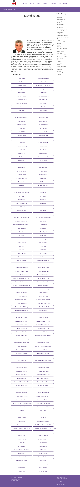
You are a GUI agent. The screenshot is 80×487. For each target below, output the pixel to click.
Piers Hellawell (43, 257)
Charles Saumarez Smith (43, 96)
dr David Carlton (21, 121)
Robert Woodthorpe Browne (43, 421)
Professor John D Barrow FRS (21, 321)
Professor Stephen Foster (43, 382)
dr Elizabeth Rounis (43, 124)
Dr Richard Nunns (22, 164)
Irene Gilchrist (43, 196)
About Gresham (63, 3)
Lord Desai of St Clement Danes (21, 217)
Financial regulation (61, 41)
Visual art (59, 74)
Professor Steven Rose (43, 453)
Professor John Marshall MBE (43, 324)
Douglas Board (43, 110)
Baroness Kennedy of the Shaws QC (21, 89)
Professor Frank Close (43, 296)
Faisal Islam (43, 178)
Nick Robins (21, 246)
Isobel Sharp (43, 199)
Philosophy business (62, 63)
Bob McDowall (21, 92)
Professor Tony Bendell (21, 392)
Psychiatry (59, 68)
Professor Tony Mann (43, 457)
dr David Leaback (43, 121)
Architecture (60, 17)
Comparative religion (62, 29)
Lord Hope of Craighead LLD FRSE (43, 217)
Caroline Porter (43, 92)
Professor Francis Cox (22, 296)
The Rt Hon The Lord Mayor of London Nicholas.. (44, 428)
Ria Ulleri (22, 410)
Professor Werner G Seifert (22, 396)
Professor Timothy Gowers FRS (21, 389)
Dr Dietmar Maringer (21, 124)
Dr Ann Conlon (43, 114)
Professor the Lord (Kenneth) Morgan (21, 339)
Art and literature (61, 19)
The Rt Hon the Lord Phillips (21, 432)
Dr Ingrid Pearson (22, 135)
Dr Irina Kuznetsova (43, 135)
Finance (58, 40)
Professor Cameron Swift (43, 271)
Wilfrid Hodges (21, 467)
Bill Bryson (43, 89)
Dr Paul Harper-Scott (43, 156)
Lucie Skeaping (43, 224)
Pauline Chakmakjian (21, 253)
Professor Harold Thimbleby (21, 306)
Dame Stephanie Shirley (21, 103)
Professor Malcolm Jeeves (43, 339)
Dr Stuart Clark (43, 171)
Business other (60, 24)
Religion (59, 71)
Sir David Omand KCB (43, 439)
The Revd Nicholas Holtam (22, 407)
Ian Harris (21, 196)
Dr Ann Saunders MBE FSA (21, 117)
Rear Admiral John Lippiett (43, 399)
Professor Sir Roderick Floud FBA (21, 382)
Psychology (59, 69)
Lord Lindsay (43, 221)
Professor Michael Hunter (21, 346)
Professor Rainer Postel (21, 360)
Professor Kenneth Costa (21, 335)
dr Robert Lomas (21, 167)
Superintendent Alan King (21, 457)
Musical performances (62, 56)
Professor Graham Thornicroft (43, 299)
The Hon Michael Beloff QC (43, 189)
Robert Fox (43, 417)
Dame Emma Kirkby (43, 99)
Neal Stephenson (43, 242)
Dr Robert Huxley (43, 164)
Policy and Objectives (22, 260)
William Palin (22, 471)
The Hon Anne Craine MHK (21, 189)
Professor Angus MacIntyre (22, 267)
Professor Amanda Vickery (43, 264)
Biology (58, 22)
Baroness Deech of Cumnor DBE (43, 85)
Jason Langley (43, 203)
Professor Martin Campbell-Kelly (21, 342)
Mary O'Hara (21, 235)
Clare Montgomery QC (22, 99)
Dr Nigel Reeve (21, 149)
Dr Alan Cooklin (21, 114)
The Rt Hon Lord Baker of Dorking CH (21, 428)
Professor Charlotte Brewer (43, 278)
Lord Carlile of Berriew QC (43, 214)
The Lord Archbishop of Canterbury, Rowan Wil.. (22, 214)
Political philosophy (61, 66)
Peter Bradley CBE (43, 253)
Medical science (60, 51)
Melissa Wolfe (21, 239)
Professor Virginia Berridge (43, 392)
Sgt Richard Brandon (43, 435)
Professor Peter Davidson (43, 353)
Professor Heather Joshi (43, 306)
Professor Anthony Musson (43, 267)
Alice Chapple (21, 81)
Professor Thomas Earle (21, 385)
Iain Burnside (43, 192)
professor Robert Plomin (43, 367)
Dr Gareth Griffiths (22, 132)
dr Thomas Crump (22, 174)
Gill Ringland (43, 181)
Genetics (59, 43)
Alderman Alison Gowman (43, 78)
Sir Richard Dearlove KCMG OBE (21, 449)
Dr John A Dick (43, 139)
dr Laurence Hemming (22, 146)
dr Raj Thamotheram (43, 160)
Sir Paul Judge (21, 446)
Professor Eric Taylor (43, 292)
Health (58, 45)
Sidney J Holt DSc (22, 439)
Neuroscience (60, 58)
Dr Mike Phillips (43, 146)
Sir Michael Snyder (43, 442)
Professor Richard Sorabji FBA (21, 364)
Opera (58, 59)
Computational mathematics (60, 31)
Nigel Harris (43, 246)
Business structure (61, 25)
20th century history (61, 16)
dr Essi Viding (22, 128)
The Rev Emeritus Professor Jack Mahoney (22, 403)
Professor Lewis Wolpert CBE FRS (43, 335)
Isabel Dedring (21, 199)
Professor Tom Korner (43, 389)
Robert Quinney (21, 421)
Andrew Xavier (43, 81)
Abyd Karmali (22, 78)
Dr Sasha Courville (43, 167)
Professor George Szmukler (21, 299)
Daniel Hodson (43, 103)
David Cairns (22, 106)
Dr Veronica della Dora (22, 178)
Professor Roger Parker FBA (43, 374)
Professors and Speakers (49, 3)
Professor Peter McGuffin (43, 357)
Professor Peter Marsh (22, 357)
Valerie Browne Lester (22, 464)
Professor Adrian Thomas (43, 260)
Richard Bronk (43, 410)
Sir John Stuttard (21, 442)
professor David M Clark (21, 289)
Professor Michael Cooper (43, 342)
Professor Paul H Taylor (21, 353)
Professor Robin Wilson (43, 371)
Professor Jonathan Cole (21, 328)
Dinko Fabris (21, 110)
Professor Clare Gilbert (43, 285)
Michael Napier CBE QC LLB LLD (43, 239)
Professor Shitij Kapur (22, 378)
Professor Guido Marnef (21, 303)
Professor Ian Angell (43, 310)
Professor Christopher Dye (43, 282)
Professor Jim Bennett (43, 317)
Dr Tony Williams (43, 174)
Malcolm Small (43, 228)
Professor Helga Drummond (21, 310)
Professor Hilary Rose (43, 185)
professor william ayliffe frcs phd (43, 396)
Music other (59, 53)
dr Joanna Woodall (21, 139)
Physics (58, 64)
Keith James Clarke (21, 210)
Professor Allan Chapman (21, 264)
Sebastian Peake (22, 435)
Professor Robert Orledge (21, 367)
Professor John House (22, 324)
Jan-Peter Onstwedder (22, 203)
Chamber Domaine (21, 96)
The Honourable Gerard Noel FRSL (22, 192)
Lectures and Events (35, 3)
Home (25, 3)
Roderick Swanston (21, 424)
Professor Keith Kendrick (21, 332)
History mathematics (62, 48)
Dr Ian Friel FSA (43, 132)
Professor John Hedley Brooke (43, 321)
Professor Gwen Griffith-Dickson (43, 303)
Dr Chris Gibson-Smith (43, 117)
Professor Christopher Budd (21, 282)
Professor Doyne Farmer (21, 292)
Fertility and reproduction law (63, 38)
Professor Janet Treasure (21, 317)
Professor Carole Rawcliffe (22, 274)
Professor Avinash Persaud (22, 271)
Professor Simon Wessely (43, 378)
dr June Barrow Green (43, 142)
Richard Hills (21, 414)
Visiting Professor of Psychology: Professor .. (44, 464)
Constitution (60, 33)
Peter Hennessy (21, 257)
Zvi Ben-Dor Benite (43, 471)
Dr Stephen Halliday (21, 171)
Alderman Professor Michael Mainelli (43, 346)
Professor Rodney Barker (21, 374)
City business (60, 27)
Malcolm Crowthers (21, 228)
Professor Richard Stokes (43, 364)
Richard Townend (22, 417)
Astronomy (59, 21)
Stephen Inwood (21, 453)
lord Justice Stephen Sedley (21, 221)
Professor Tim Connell (43, 385)
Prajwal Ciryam (21, 160)
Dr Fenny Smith (43, 128)
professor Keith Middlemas (43, 332)
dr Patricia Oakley (43, 153)
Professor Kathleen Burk (43, 328)
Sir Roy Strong (43, 449)
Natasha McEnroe (22, 242)
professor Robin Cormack (21, 371)
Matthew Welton (43, 235)
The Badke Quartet (21, 85)
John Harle (43, 207)
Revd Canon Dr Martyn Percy (43, 403)
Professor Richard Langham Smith (43, 360)
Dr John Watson (21, 142)
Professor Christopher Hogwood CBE (21, 285)
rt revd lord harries (43, 432)
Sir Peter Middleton (43, 446)
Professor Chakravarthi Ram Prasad (21, 278)
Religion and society (62, 72)
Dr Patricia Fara (21, 153)
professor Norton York (43, 349)
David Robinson (43, 106)
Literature (59, 50)
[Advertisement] (32, 29)
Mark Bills (21, 231)
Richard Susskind (43, 414)
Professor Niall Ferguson (21, 349)
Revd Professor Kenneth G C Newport (43, 407)
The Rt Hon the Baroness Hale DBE (43, 424)
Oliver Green (21, 249)
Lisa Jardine (43, 210)
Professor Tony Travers (21, 460)
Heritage (59, 46)
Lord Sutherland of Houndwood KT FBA (22, 224)
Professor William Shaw (21, 399)
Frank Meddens (21, 181)
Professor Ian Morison (22, 314)
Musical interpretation (62, 55)
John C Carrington (21, 207)
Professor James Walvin (43, 314)
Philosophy (59, 61)
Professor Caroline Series (43, 274)
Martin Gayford (43, 231)
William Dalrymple (43, 467)
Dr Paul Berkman (21, 156)
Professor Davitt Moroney (43, 289)
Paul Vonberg (43, 249)
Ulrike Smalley (43, 460)
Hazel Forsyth (21, 185)
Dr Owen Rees (43, 149)
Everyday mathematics (62, 35)
